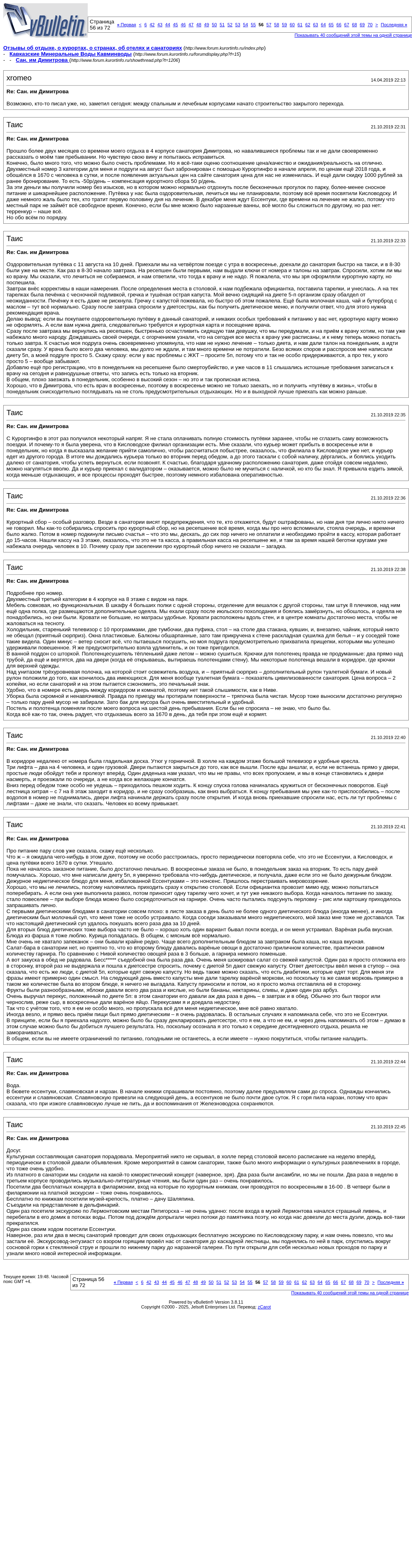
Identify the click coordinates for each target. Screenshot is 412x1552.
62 (307, 24)
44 (167, 24)
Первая (126, 24)
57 (268, 24)
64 (323, 24)
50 (214, 24)
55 (253, 24)
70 (370, 24)
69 (362, 24)
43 (159, 24)
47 (190, 24)
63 (315, 24)
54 (245, 24)
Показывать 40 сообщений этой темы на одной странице (350, 1292)
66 (338, 24)
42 (152, 24)
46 (183, 24)
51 (222, 24)
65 (331, 24)
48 (198, 24)
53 (237, 24)
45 (175, 24)
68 (354, 24)
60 (292, 24)
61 (300, 24)
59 (284, 24)
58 (276, 24)
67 (346, 24)
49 (206, 24)
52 (230, 24)
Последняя (394, 24)
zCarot (264, 1306)
